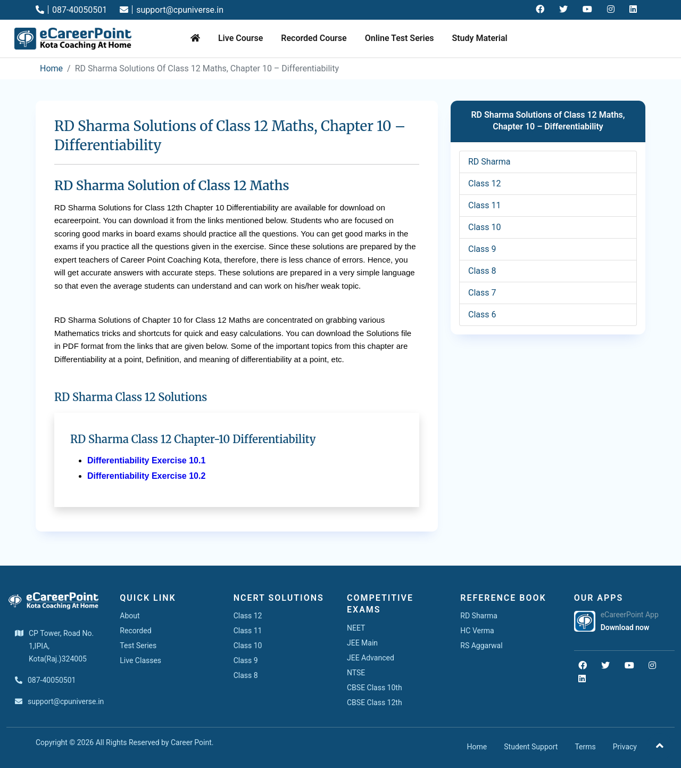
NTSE (356, 672)
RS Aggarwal (481, 645)
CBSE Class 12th (374, 702)
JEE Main (362, 643)
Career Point (191, 742)
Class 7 (482, 293)
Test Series (138, 645)
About (129, 615)
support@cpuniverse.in (171, 10)
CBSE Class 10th (374, 687)
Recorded (135, 630)
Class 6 (482, 314)
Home (51, 68)
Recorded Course (313, 38)
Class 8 (482, 271)
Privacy (625, 746)
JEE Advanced (370, 657)
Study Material (479, 38)
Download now (625, 627)
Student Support (531, 746)
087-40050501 (71, 10)
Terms (585, 746)
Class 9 (482, 249)
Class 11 (484, 205)
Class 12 (484, 183)
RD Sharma (489, 162)
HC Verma (477, 630)
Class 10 (484, 227)
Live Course (240, 38)
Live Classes (140, 660)
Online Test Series (399, 38)
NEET (356, 628)
